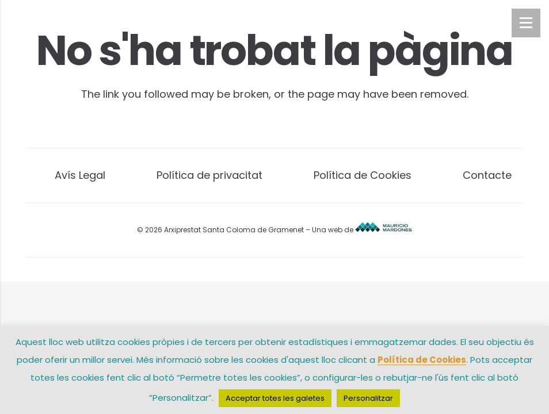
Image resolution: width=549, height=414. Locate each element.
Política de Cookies (362, 175)
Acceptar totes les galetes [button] (275, 398)
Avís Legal (80, 175)
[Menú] (526, 23)
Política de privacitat (209, 175)
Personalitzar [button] (368, 398)
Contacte (487, 175)
